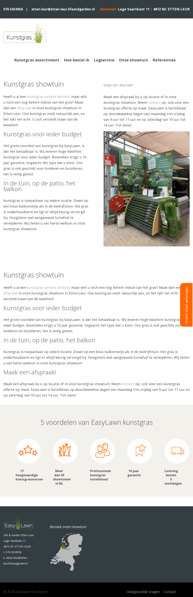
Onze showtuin (133, 59)
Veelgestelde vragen (143, 591)
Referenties (164, 59)
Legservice (104, 59)
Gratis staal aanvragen (186, 304)
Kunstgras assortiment (36, 59)
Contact (170, 591)
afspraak (24, 107)
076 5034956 (13, 9)
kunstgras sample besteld (48, 96)
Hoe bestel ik (76, 59)
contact (154, 102)
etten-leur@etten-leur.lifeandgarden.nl (65, 9)
